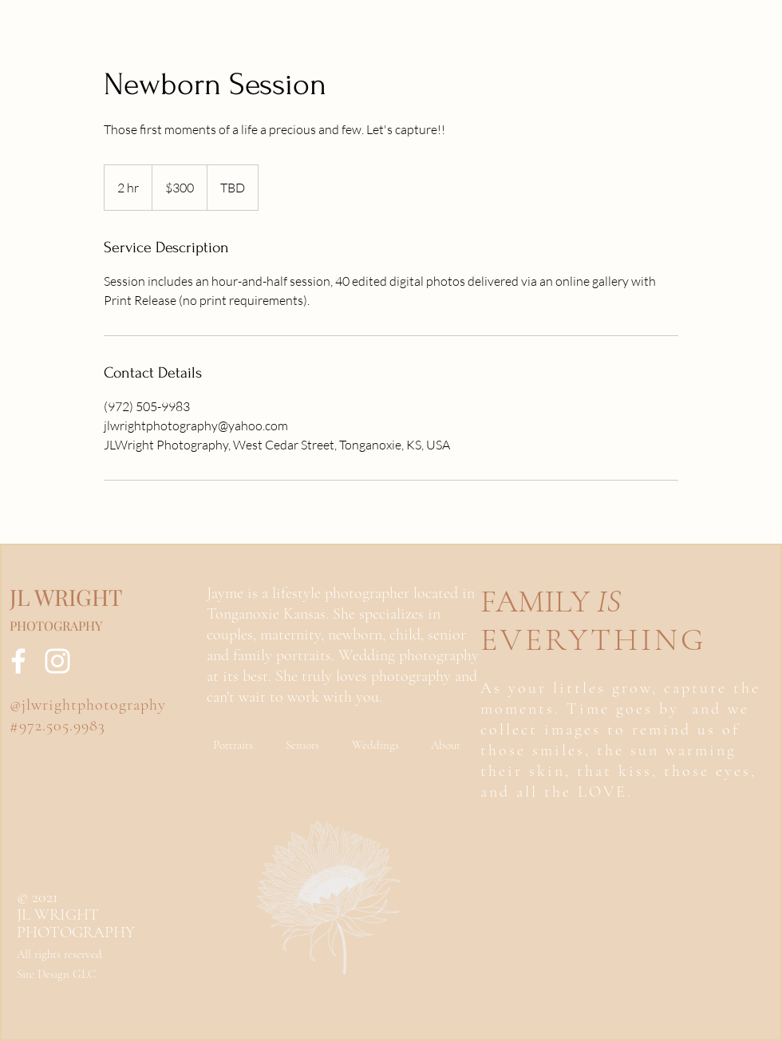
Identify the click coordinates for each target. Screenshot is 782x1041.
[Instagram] (57, 661)
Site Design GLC (56, 974)
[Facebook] (18, 661)
